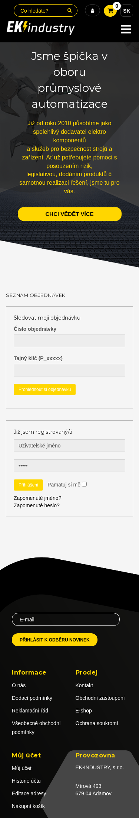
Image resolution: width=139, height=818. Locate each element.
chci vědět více (69, 214)
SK (126, 11)
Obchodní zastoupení (100, 698)
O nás (19, 685)
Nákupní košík (28, 806)
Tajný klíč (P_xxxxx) (38, 358)
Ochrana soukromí (97, 723)
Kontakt (84, 685)
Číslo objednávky (35, 329)
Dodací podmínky (32, 698)
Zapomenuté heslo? (37, 505)
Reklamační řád (30, 711)
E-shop (84, 711)
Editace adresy (29, 793)
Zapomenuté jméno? (37, 498)
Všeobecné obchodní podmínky (36, 727)
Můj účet (22, 768)
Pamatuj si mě (63, 485)
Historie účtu (26, 781)
